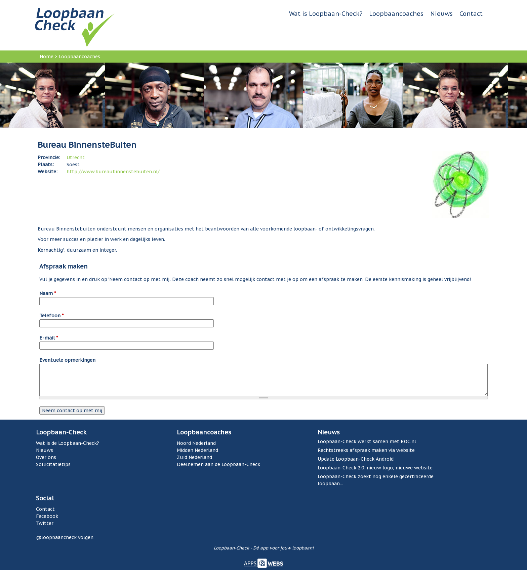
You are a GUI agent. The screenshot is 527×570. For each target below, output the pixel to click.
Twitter (44, 523)
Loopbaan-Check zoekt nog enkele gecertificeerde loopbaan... (376, 480)
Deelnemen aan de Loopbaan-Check (218, 464)
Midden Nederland (197, 450)
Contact (471, 13)
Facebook (47, 516)
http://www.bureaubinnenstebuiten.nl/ (113, 172)
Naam (47, 293)
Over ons (46, 457)
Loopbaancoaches (396, 13)
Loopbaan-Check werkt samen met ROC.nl (367, 441)
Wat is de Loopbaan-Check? (67, 443)
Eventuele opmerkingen (67, 360)
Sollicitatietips (53, 464)
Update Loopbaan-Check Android (356, 459)
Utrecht (76, 157)
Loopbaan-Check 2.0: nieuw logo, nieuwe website (375, 468)
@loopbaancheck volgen (64, 537)
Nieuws (441, 13)
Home (46, 57)
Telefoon (51, 316)
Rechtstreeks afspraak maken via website (366, 450)
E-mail (48, 338)
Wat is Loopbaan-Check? (325, 13)
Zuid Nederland (194, 457)
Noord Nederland (196, 443)
